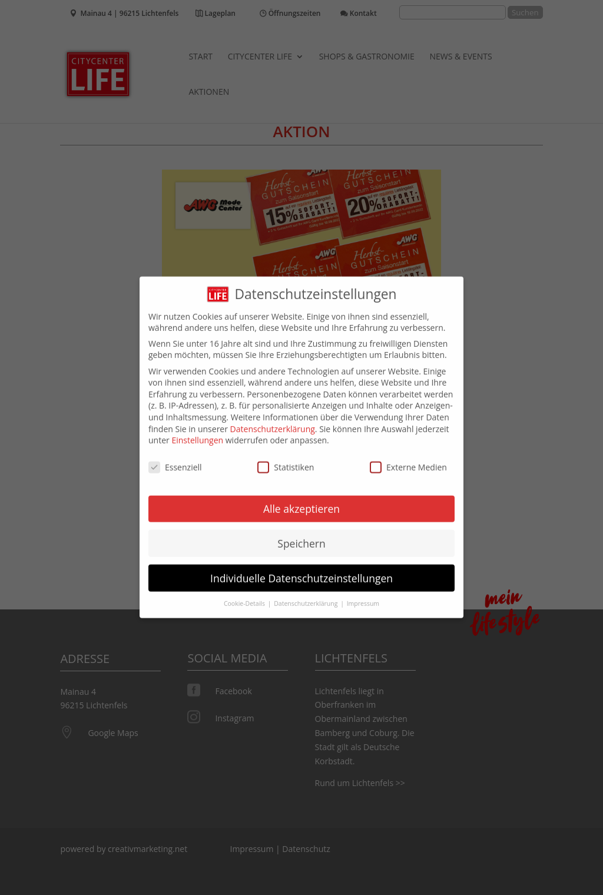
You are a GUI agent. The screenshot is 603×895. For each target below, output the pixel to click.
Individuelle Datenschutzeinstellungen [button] (301, 569)
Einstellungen (197, 431)
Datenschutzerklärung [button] (306, 595)
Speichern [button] (301, 535)
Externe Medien (408, 459)
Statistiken (285, 459)
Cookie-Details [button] (245, 595)
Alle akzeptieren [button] (301, 500)
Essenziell (175, 459)
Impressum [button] (363, 595)
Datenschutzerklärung (272, 420)
